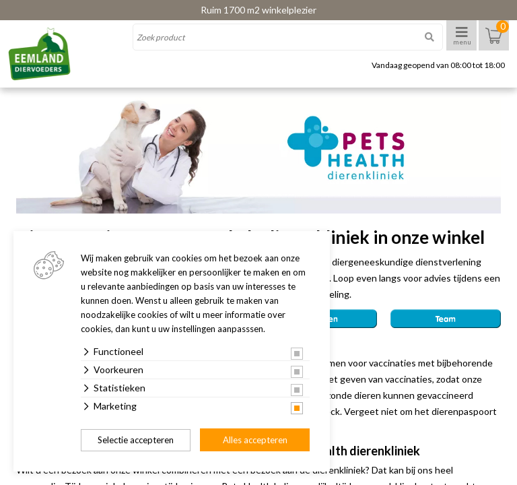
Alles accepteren (255, 439)
